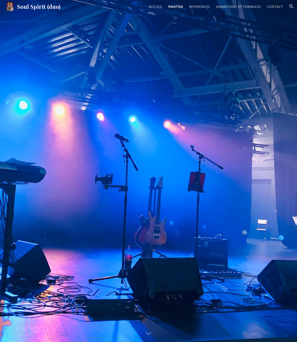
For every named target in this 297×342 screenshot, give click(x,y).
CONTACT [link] (275, 6)
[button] (291, 6)
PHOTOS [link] (175, 6)
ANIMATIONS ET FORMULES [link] (238, 6)
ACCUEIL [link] (155, 6)
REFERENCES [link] (199, 6)
